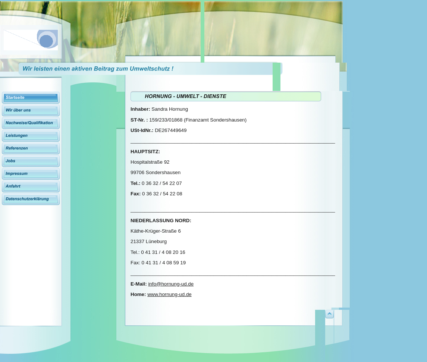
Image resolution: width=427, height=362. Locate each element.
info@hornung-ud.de (171, 284)
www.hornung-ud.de (169, 294)
